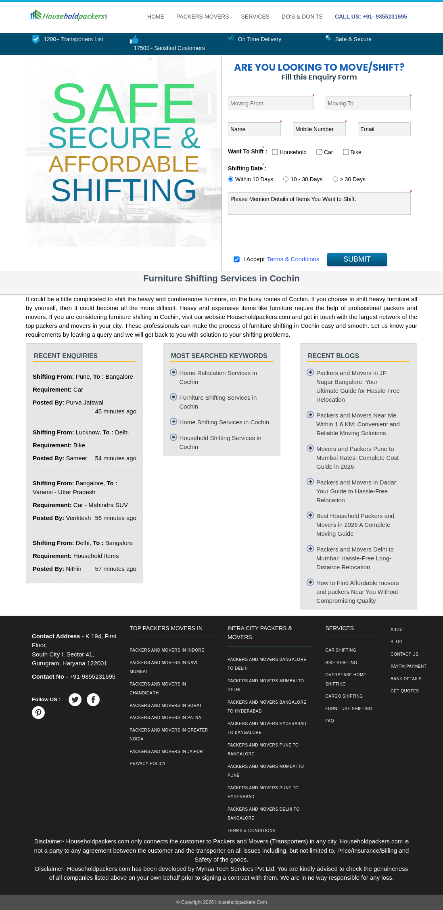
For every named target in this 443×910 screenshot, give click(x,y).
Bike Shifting (341, 662)
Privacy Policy (148, 763)
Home (155, 16)
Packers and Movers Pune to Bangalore (263, 750)
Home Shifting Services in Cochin (225, 422)
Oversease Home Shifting (346, 679)
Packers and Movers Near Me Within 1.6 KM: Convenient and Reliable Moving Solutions (358, 424)
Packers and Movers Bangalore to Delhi (267, 664)
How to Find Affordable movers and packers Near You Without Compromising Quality (357, 591)
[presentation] (289, 236)
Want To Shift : (247, 151)
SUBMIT (357, 259)
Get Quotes (405, 691)
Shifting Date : (247, 168)
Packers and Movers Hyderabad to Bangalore (267, 728)
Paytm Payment (408, 666)
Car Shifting (341, 650)
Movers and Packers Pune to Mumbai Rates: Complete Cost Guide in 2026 (357, 457)
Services (255, 16)
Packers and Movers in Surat (166, 705)
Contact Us (404, 654)
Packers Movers (202, 16)
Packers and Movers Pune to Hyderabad (263, 792)
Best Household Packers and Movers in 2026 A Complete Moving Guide (355, 524)
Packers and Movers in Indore (167, 650)
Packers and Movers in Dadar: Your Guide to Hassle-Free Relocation (357, 491)
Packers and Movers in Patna (165, 717)
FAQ (330, 721)
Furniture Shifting (349, 709)
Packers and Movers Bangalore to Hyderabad (267, 707)
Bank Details (406, 679)
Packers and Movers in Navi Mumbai (164, 667)
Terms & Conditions (293, 259)
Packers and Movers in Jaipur (166, 751)
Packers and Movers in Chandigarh (158, 689)
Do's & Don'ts (302, 16)
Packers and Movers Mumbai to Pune (266, 771)
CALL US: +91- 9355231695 (371, 16)
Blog (397, 642)
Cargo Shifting (344, 696)
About (398, 629)
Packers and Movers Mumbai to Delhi (266, 685)
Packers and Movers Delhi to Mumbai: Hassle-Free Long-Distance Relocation (355, 558)
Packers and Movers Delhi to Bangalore (264, 814)
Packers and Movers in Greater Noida (169, 735)
